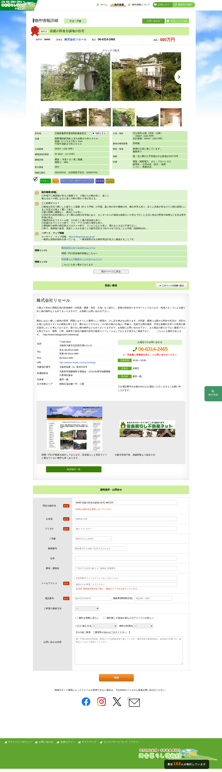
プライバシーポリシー (19, 745)
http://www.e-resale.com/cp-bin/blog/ (77, 366)
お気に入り (161, 4)
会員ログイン (67, 745)
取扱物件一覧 (73, 472)
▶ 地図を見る (99, 136)
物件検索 (117, 4)
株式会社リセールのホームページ (78, 251)
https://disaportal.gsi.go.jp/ (82, 240)
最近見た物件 (183, 4)
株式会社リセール (75, 39)
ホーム (101, 4)
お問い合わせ (153, 21)
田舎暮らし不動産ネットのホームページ (82, 262)
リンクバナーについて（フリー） (122, 745)
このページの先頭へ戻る (171, 289)
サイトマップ (89, 745)
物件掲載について (139, 4)
